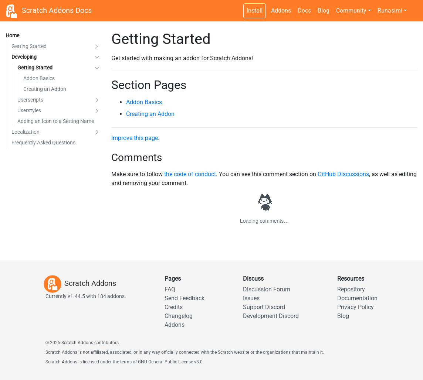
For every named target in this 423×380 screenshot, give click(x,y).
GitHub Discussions (343, 174)
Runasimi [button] (390, 10)
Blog (323, 10)
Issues (251, 298)
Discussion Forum (266, 289)
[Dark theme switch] (413, 6)
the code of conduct (190, 174)
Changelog (179, 315)
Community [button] (351, 10)
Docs (304, 10)
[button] (96, 46)
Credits (174, 307)
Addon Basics (39, 78)
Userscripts (30, 100)
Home (12, 35)
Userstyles (29, 110)
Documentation (357, 298)
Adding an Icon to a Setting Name (55, 121)
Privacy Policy (355, 307)
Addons (281, 10)
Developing (24, 57)
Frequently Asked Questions (43, 143)
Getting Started (29, 46)
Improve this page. (135, 137)
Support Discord (264, 307)
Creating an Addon (44, 89)
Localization (25, 132)
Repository (351, 289)
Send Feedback (184, 298)
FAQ (170, 289)
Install (255, 10)
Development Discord (271, 315)
